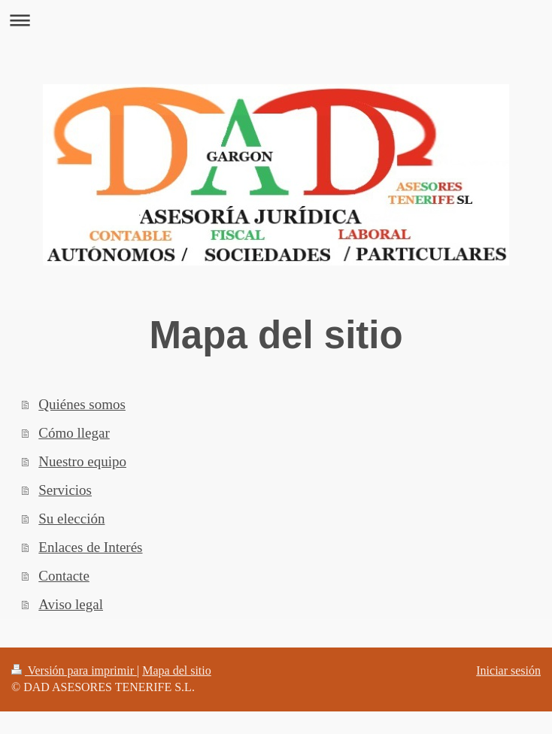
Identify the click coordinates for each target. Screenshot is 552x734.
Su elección (71, 518)
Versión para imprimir (74, 670)
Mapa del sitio (176, 670)
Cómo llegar (73, 433)
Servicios (65, 490)
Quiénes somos (82, 404)
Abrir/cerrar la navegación (276, 20)
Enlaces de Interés (90, 547)
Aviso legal (70, 604)
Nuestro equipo (82, 461)
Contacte (63, 576)
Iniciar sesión (508, 670)
